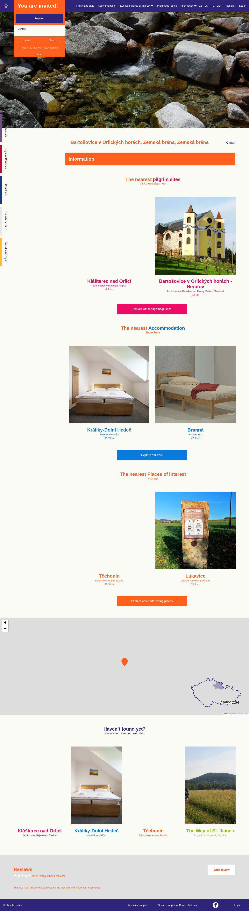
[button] (124, 662)
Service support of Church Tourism (177, 905)
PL (212, 5)
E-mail (26, 40)
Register (230, 5)
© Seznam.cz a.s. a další (240, 714)
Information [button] (189, 5)
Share (52, 40)
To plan (39, 18)
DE (218, 5)
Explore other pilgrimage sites (152, 309)
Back (230, 142)
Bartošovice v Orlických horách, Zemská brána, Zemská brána (140, 142)
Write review (222, 869)
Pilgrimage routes (167, 5)
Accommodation (107, 5)
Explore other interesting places (152, 601)
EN (206, 5)
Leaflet (227, 714)
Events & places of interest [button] (136, 5)
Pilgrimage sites (85, 5)
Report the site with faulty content (39, 47)
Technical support (137, 905)
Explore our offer (152, 455)
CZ (200, 5)
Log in (242, 5)
